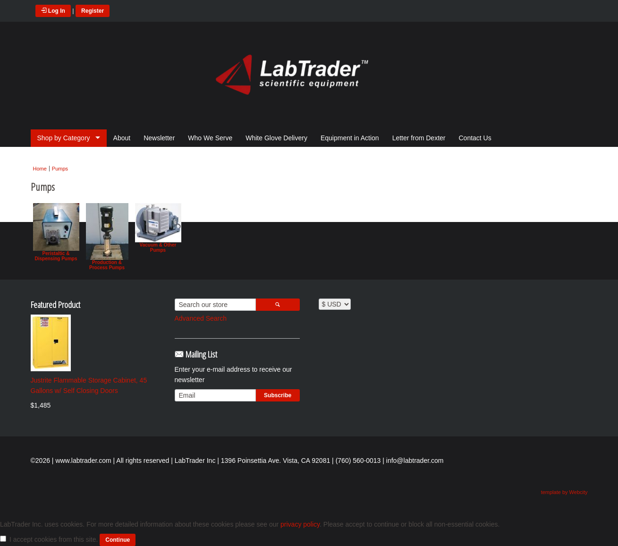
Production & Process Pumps (107, 236)
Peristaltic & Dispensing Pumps (56, 232)
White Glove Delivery (276, 138)
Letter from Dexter (419, 138)
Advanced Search (201, 318)
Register (92, 11)
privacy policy (300, 524)
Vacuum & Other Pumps (158, 227)
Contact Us (474, 138)
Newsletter (159, 138)
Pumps (60, 168)
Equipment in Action (350, 138)
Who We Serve (210, 138)
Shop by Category (63, 138)
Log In (53, 11)
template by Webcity (564, 492)
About (122, 138)
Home (40, 168)
